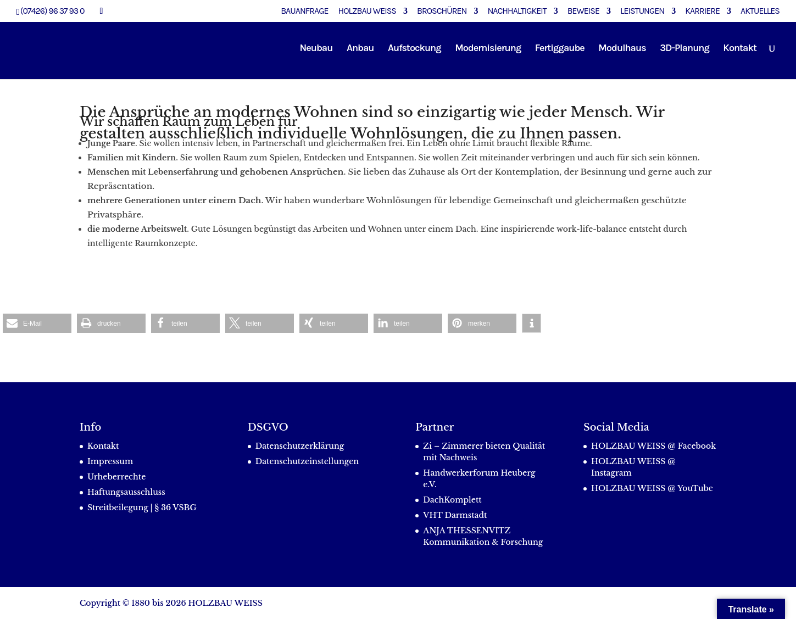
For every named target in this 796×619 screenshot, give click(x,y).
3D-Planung (684, 49)
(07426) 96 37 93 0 (52, 10)
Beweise (583, 11)
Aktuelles (760, 11)
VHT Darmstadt (455, 515)
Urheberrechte (116, 477)
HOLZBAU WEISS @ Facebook (653, 446)
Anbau (360, 49)
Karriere (702, 11)
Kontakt (739, 49)
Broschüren (441, 11)
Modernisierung (488, 49)
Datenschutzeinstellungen (307, 461)
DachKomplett (452, 500)
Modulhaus (621, 49)
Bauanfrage (304, 11)
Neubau (316, 49)
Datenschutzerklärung (299, 446)
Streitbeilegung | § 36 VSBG (142, 507)
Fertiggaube (560, 49)
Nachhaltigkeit (516, 11)
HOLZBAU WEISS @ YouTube (652, 488)
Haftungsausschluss (126, 492)
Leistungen (642, 11)
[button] (37, 323)
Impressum (110, 461)
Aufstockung (414, 49)
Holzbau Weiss (367, 11)
